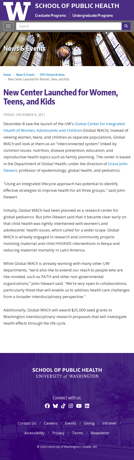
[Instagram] (71, 405)
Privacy (58, 432)
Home (7, 75)
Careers (50, 423)
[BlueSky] (55, 405)
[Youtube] (79, 405)
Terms (77, 432)
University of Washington (17, 10)
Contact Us (27, 423)
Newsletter (100, 432)
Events (70, 423)
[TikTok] (63, 405)
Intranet (109, 423)
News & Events (24, 48)
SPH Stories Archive (52, 75)
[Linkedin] (87, 405)
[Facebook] (47, 405)
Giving (89, 423)
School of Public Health (77, 5)
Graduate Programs (50, 15)
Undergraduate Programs (92, 15)
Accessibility (34, 432)
